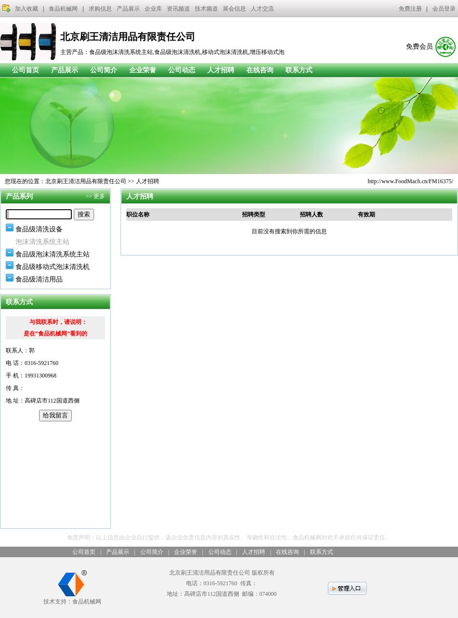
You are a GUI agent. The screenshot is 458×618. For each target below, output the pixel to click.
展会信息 (234, 8)
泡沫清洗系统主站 (42, 241)
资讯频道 (178, 8)
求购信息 (100, 8)
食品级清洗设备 (39, 229)
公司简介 (103, 70)
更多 (99, 196)
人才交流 (262, 8)
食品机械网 (63, 8)
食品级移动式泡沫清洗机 (52, 266)
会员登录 (444, 8)
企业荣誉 (142, 70)
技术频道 (206, 8)
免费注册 (410, 8)
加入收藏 (26, 8)
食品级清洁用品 (39, 279)
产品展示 (128, 8)
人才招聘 (220, 70)
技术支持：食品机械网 (72, 598)
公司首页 (25, 70)
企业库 (153, 8)
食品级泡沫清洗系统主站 (52, 254)
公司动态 (181, 70)
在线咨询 (259, 70)
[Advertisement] (55, 475)
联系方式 (298, 70)
